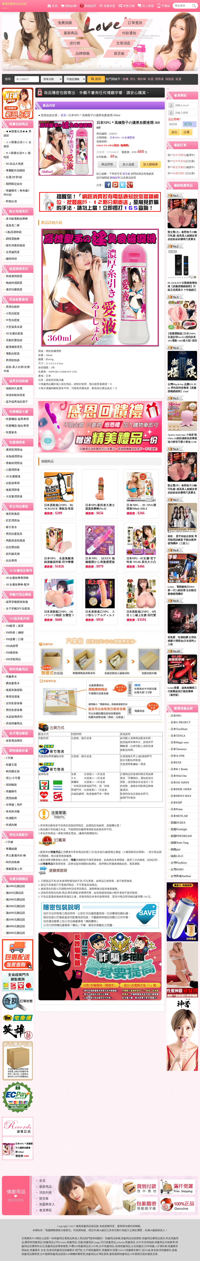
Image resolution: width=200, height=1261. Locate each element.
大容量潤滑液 (13, 496)
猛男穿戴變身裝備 (16, 601)
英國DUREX (176, 822)
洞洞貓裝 (10, 784)
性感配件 (10, 818)
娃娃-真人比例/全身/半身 (17, 369)
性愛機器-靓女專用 (16, 425)
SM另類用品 (12, 659)
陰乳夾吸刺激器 (14, 245)
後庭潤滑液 (12, 489)
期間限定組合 (13, 183)
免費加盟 (107, 5)
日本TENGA (176, 735)
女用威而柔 (12, 252)
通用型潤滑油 (13, 449)
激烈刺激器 (12, 513)
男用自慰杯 (12, 306)
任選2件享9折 (13, 177)
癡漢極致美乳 (13, 346)
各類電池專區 (13, 740)
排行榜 (75, 43)
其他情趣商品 (13, 723)
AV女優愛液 (12, 476)
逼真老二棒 (12, 225)
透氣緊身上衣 (13, 868)
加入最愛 (146, 5)
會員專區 (45, 1210)
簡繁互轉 (126, 5)
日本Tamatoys (177, 749)
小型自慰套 (12, 313)
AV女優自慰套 (13, 333)
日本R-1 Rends (178, 769)
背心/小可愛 (12, 778)
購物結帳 (69, 5)
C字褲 (8, 758)
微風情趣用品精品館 (14, 5)
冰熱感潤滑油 (13, 456)
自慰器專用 (12, 483)
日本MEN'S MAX (179, 795)
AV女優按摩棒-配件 (17, 584)
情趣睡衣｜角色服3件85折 (16, 192)
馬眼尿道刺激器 (14, 540)
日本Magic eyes (178, 742)
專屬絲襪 (10, 848)
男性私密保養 (13, 710)
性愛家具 (10, 432)
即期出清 (10, 201)
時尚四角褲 (12, 862)
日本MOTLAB (178, 816)
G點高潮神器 (13, 232)
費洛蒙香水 (12, 683)
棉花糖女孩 (12, 771)
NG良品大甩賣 (14, 163)
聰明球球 (10, 258)
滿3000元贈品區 (14, 906)
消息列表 (45, 1192)
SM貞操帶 (11, 645)
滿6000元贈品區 (14, 926)
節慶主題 (10, 764)
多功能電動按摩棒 (16, 218)
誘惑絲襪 (10, 798)
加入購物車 (150, 164)
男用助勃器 (12, 360)
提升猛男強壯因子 (16, 401)
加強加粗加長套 (14, 395)
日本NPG (115, 137)
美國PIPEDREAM (180, 836)
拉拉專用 (10, 560)
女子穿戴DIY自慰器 (17, 608)
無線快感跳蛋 (13, 282)
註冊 (187, 132)
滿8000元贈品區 (14, 932)
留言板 (119, 53)
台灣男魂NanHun (179, 876)
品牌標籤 (82, 53)
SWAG (122, 1250)
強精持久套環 (13, 388)
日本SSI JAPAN (178, 782)
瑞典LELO (175, 856)
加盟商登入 (47, 1204)
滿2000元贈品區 (14, 899)
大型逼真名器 (13, 326)
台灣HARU (176, 869)
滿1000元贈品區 (14, 886)
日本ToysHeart (177, 729)
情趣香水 (10, 676)
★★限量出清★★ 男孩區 (17, 133)
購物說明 (88, 5)
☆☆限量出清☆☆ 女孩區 (17, 144)
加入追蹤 (128, 164)
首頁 (52, 5)
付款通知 (129, 33)
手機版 (163, 5)
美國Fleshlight (177, 829)
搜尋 (96, 79)
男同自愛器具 (13, 533)
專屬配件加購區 (14, 170)
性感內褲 (10, 824)
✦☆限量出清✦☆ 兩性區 (17, 155)
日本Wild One (177, 775)
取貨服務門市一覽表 (97, 793)
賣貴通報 (134, 863)
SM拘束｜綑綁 (14, 632)
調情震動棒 (12, 238)
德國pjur (174, 849)
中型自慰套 (12, 320)
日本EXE (174, 762)
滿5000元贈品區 (14, 919)
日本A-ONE (176, 755)
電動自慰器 (12, 353)
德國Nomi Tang (178, 842)
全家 (73, 774)
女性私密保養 (13, 703)
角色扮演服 (12, 811)
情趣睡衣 (10, 791)
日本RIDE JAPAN (179, 789)
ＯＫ (73, 778)
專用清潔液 (12, 696)
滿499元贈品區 (14, 892)
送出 (174, 132)
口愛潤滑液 (12, 469)
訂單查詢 (135, 23)
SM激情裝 (11, 652)
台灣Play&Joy (177, 862)
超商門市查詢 (127, 797)
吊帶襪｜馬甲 (13, 804)
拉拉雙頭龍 (12, 547)
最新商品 (71, 33)
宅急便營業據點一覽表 (133, 764)
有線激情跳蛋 (13, 276)
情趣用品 (110, 1238)
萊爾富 (75, 782)
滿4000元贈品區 (14, 912)
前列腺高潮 (12, 553)
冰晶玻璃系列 (13, 716)
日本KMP (175, 802)
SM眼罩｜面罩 (14, 625)
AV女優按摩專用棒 (16, 577)
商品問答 (107, 164)
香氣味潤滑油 (13, 463)
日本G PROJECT (179, 722)
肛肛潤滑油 (12, 520)
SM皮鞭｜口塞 (14, 639)
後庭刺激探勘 (13, 689)
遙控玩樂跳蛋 (13, 289)
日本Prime (175, 809)
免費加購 (65, 23)
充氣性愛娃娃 (13, 340)
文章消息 (123, 43)
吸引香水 (10, 527)
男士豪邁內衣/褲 (15, 855)
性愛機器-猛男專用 (16, 419)
